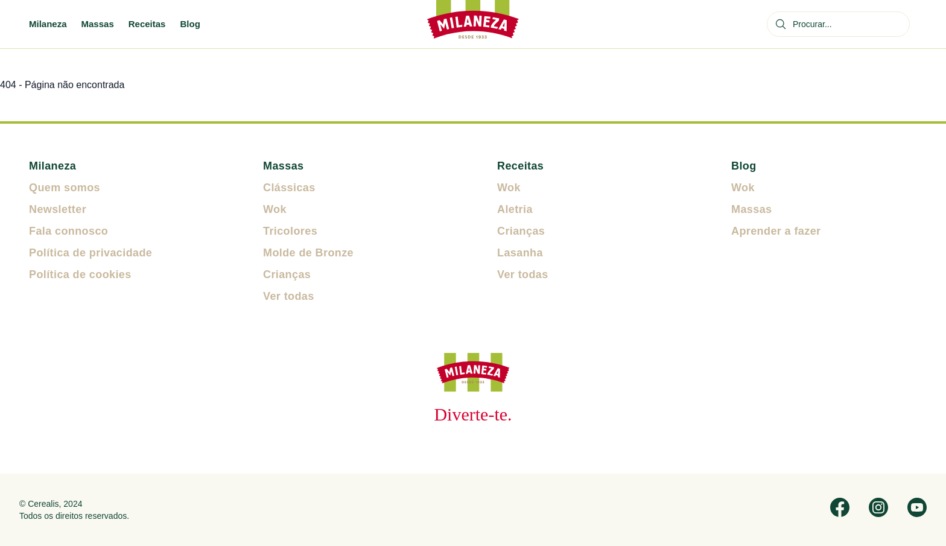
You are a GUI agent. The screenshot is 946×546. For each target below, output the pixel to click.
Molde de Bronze (308, 253)
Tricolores (290, 231)
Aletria (515, 209)
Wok (275, 209)
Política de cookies (80, 274)
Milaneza (48, 24)
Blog (190, 24)
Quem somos (64, 188)
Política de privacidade (90, 253)
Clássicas (289, 188)
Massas (97, 24)
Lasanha (520, 253)
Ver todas (288, 296)
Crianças (287, 274)
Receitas (147, 24)
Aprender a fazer (776, 231)
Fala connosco (68, 231)
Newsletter (57, 209)
